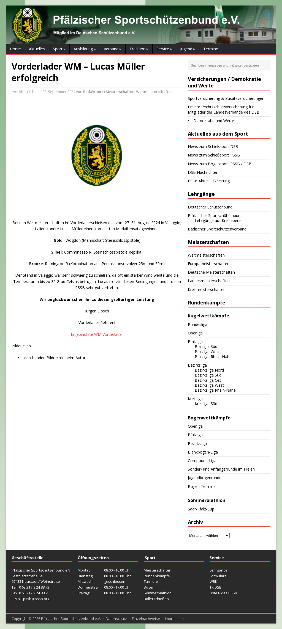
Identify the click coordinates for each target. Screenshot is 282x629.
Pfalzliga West (207, 351)
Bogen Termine (202, 486)
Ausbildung (83, 48)
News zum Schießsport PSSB (214, 155)
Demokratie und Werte (213, 120)
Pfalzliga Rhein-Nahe (213, 356)
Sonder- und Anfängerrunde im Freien (221, 469)
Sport (58, 48)
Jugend (186, 48)
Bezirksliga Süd (208, 375)
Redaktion (92, 91)
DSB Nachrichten (203, 172)
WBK (213, 581)
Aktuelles (37, 48)
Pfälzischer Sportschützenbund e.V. (71, 618)
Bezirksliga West (209, 385)
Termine (210, 48)
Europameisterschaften (208, 263)
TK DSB (215, 587)
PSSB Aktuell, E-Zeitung (209, 180)
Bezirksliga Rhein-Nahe (215, 390)
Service (162, 48)
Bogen (149, 587)
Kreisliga (195, 398)
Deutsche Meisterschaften (211, 272)
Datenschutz (116, 618)
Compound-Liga (202, 460)
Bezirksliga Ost (208, 380)
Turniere (151, 581)
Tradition (137, 48)
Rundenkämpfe (157, 575)
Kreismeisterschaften (207, 289)
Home (15, 48)
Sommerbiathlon (158, 592)
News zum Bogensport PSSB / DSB (219, 163)
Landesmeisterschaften (209, 280)
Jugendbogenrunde (204, 477)
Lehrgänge (218, 570)
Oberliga (195, 333)
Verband (111, 48)
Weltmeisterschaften (154, 91)
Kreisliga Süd (206, 403)
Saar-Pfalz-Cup (201, 509)
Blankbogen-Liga (203, 452)
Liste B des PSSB (223, 592)
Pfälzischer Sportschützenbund (215, 215)
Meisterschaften (120, 91)
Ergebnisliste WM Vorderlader (97, 334)
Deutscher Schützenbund (210, 207)
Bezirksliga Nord (209, 370)
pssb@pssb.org (36, 598)
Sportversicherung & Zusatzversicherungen (226, 98)
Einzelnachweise (146, 618)
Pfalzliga (195, 341)
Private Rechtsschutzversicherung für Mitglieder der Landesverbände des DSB (223, 109)
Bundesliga (197, 324)
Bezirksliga (197, 365)
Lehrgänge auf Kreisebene (218, 220)
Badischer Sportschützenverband (217, 229)
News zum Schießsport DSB (213, 146)
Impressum (174, 618)
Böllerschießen (156, 598)
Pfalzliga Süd (206, 346)
